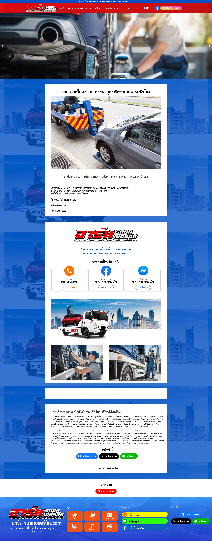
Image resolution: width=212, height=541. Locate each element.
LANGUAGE (146, 6)
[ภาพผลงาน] (92, 515)
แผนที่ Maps (97, 8)
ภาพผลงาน (92, 518)
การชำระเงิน (108, 8)
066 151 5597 (69, 281)
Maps (110, 529)
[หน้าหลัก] (74, 515)
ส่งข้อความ (143, 279)
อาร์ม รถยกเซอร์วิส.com (37, 523)
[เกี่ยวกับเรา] (74, 526)
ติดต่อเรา (126, 8)
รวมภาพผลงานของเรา (83, 8)
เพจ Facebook (106, 279)
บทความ (70, 8)
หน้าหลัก (62, 8)
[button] (2, 46)
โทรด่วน (69, 279)
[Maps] (110, 526)
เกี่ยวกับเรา (118, 8)
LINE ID (131, 520)
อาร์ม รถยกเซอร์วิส (106, 281)
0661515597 (134, 522)
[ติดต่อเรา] (92, 526)
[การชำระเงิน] (110, 515)
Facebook (132, 527)
